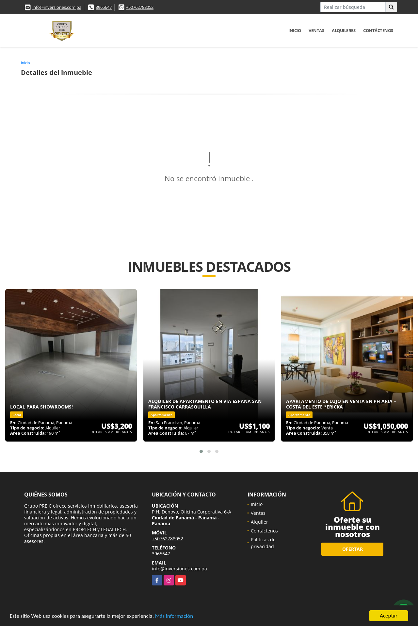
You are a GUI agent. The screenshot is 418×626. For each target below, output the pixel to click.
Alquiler (259, 522)
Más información (174, 616)
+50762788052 (139, 7)
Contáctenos (378, 30)
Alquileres (343, 30)
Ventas (316, 30)
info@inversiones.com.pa (56, 7)
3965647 (104, 7)
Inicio (294, 30)
